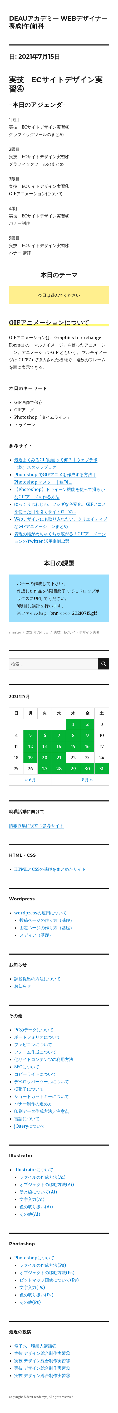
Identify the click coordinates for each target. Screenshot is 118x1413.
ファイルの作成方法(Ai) (42, 1177)
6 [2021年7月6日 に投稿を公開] (44, 735)
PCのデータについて (33, 1029)
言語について (27, 1118)
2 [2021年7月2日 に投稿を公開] (87, 724)
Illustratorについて (33, 1169)
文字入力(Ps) (32, 1287)
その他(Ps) (30, 1302)
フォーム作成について (35, 1052)
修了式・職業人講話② (35, 1345)
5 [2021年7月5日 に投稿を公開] (30, 735)
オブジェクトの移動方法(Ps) (47, 1272)
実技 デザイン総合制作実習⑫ (42, 1375)
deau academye (36, 1397)
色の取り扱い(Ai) (36, 1206)
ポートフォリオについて (37, 1037)
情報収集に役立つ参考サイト (36, 825)
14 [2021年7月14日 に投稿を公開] (59, 746)
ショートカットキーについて (41, 1096)
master (15, 632)
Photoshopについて (34, 1257)
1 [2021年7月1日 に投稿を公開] (73, 724)
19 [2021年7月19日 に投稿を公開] (30, 757)
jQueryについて (29, 1126)
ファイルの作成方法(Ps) (42, 1265)
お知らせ (22, 986)
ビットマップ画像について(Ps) (49, 1280)
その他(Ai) (29, 1214)
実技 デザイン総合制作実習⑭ (42, 1360)
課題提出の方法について (37, 978)
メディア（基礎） (36, 935)
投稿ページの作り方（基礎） (46, 920)
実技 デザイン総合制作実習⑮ (42, 1353)
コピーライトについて (35, 1074)
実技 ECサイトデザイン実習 (77, 632)
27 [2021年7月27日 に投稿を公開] (44, 768)
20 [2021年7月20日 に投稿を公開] (44, 757)
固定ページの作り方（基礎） (46, 927)
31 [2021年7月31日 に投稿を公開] (102, 768)
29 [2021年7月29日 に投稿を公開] (73, 768)
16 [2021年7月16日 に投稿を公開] (87, 746)
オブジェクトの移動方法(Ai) (46, 1184)
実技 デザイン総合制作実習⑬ (42, 1368)
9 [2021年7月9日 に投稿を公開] (87, 735)
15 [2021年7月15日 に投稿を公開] (73, 746)
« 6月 (30, 779)
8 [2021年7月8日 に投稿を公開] (73, 735)
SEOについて (26, 1066)
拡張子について (29, 1089)
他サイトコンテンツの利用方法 (43, 1059)
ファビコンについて (33, 1044)
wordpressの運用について (40, 912)
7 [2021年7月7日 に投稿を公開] (59, 735)
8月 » (87, 779)
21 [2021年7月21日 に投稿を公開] (59, 757)
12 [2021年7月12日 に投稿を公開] (30, 746)
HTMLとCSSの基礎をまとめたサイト (50, 869)
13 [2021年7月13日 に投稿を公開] (44, 746)
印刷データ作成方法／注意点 (41, 1111)
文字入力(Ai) (32, 1199)
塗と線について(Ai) (38, 1192)
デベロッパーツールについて (41, 1081)
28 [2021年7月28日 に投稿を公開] (59, 768)
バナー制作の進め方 (33, 1103)
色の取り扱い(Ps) (36, 1294)
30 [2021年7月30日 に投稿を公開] (87, 768)
